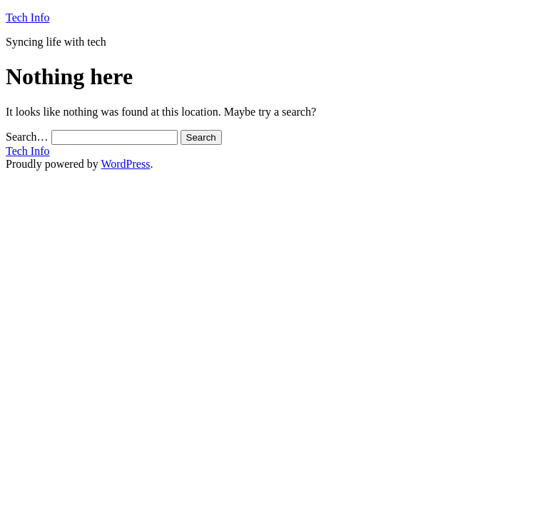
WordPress (125, 164)
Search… (27, 137)
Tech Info (28, 17)
